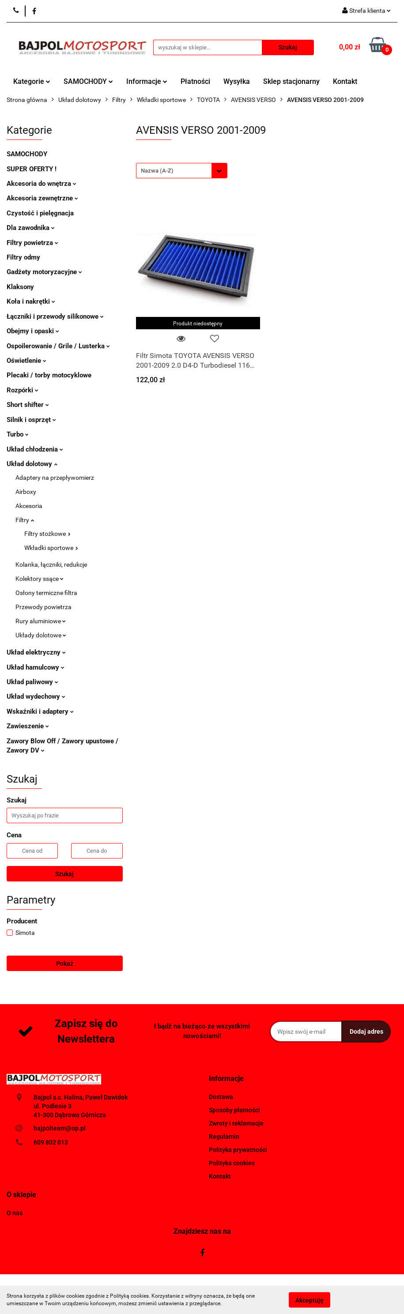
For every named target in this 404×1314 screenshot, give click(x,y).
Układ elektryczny (36, 652)
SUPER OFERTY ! (32, 169)
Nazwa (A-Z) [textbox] (157, 170)
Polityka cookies (232, 1163)
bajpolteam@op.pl (60, 1128)
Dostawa (221, 1096)
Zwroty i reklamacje (236, 1123)
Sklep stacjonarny (291, 81)
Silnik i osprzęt (31, 420)
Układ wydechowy (36, 696)
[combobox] (181, 170)
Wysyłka (236, 81)
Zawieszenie (28, 726)
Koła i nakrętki (31, 301)
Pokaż (64, 963)
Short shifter (28, 405)
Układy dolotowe (40, 635)
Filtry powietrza (32, 243)
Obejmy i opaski (33, 331)
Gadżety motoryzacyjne (44, 272)
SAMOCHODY (88, 81)
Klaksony (20, 287)
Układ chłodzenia (35, 449)
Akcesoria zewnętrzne (42, 198)
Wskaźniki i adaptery (40, 711)
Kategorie (31, 81)
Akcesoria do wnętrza (41, 184)
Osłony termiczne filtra (46, 592)
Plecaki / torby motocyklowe (49, 375)
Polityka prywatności (238, 1149)
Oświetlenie (26, 361)
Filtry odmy (23, 257)
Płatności (195, 81)
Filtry (24, 519)
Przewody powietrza (43, 606)
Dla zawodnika (31, 228)
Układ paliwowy (32, 682)
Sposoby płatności (234, 1110)
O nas (15, 1212)
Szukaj (64, 873)
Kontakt (345, 81)
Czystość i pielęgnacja (40, 213)
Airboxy (25, 491)
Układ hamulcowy (35, 667)
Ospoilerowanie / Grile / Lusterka (58, 346)
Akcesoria (28, 505)
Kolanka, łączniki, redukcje (51, 564)
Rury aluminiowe (40, 621)
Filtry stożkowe (47, 533)
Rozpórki (22, 390)
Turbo (18, 434)
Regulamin (224, 1136)
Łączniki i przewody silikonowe (55, 316)
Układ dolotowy (32, 464)
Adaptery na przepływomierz (54, 477)
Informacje (146, 81)
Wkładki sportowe (51, 547)
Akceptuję (309, 1299)
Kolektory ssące (39, 578)
